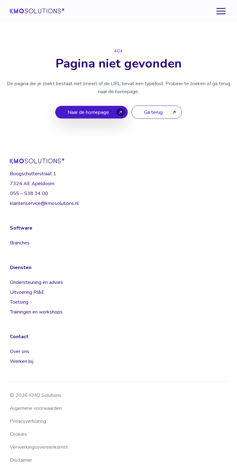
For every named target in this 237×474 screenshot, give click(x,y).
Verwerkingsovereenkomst (39, 447)
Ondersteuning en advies (36, 282)
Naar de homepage (88, 112)
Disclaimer (21, 460)
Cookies (18, 434)
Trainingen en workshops (36, 312)
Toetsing (19, 302)
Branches (20, 242)
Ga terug (153, 112)
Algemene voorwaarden (36, 408)
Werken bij (21, 361)
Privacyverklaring (28, 421)
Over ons (19, 351)
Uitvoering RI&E (27, 292)
